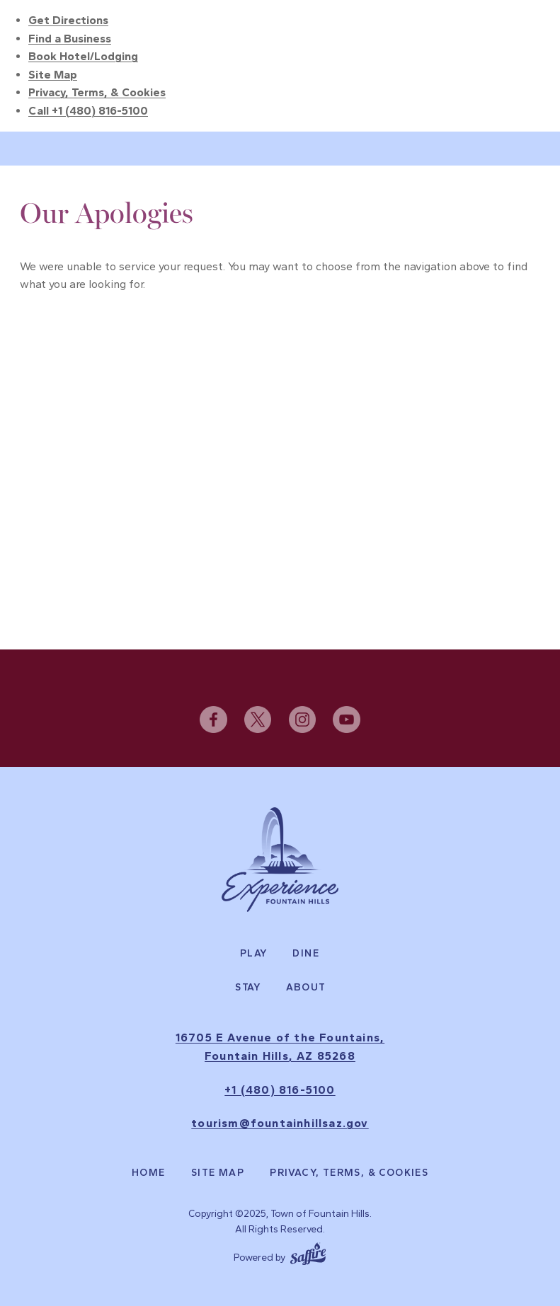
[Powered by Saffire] (308, 1252)
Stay (248, 988)
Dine (305, 954)
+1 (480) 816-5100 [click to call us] (279, 1090)
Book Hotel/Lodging (83, 56)
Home (149, 1173)
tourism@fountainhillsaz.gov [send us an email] (279, 1123)
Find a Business (69, 38)
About (306, 988)
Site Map (52, 74)
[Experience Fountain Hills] (280, 860)
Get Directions (68, 20)
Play (254, 954)
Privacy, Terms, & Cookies (97, 92)
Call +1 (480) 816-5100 (88, 110)
